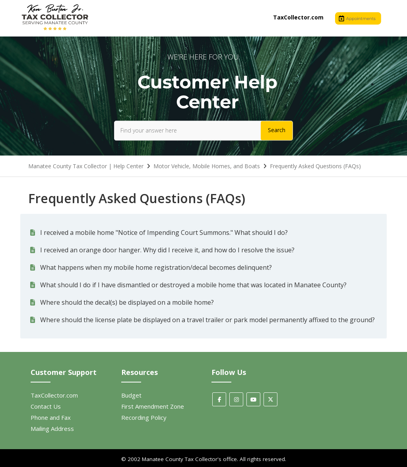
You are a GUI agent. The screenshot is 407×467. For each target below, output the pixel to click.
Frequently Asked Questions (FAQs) (315, 166)
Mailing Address (52, 428)
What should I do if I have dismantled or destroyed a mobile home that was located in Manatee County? (193, 285)
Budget (131, 395)
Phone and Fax (51, 417)
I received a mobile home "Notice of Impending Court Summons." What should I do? (164, 232)
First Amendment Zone (152, 406)
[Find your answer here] (203, 130)
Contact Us (46, 406)
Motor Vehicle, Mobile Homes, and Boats (206, 166)
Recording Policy (144, 417)
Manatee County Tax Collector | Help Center (85, 166)
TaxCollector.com (298, 17)
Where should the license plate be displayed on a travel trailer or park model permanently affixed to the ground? (207, 319)
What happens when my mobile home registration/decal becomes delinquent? (156, 267)
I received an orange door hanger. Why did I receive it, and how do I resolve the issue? (167, 250)
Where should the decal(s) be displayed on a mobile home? (127, 302)
